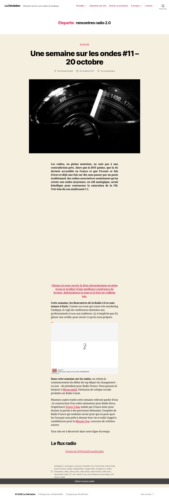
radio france (78, 471)
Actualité (84, 6)
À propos (136, 6)
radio (112, 469)
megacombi (80, 469)
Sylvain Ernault (68, 71)
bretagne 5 (58, 466)
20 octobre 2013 (87, 71)
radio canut (58, 471)
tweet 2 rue (58, 474)
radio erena (68, 471)
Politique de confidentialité (48, 491)
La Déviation (12, 5)
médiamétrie (70, 469)
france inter (105, 466)
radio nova (88, 471)
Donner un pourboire (121, 6)
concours (76, 466)
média (61, 469)
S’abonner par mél (101, 6)
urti (87, 474)
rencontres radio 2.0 (101, 471)
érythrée (84, 466)
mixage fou (90, 469)
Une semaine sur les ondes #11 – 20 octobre (84, 57)
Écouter (84, 44)
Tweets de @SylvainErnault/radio (84, 451)
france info (96, 466)
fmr (89, 466)
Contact (149, 6)
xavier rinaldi (95, 474)
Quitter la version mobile (84, 478)
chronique (68, 466)
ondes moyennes (102, 469)
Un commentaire (106, 71)
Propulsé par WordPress (74, 491)
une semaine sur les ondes (74, 474)
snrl (112, 471)
